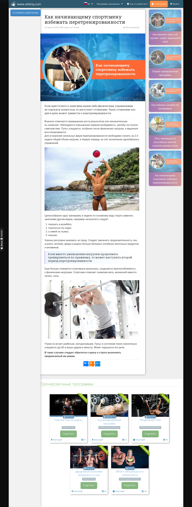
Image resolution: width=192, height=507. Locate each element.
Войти (174, 4)
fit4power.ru (110, 417)
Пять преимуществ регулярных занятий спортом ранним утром (165, 142)
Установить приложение (25, 12)
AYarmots (69, 417)
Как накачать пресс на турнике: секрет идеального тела (165, 38)
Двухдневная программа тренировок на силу (89, 473)
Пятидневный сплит (150, 420)
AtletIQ (130, 468)
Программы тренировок (110, 4)
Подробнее (68, 433)
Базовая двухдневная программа (109, 421)
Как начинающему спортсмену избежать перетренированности (165, 179)
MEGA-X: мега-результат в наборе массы (130, 473)
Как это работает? (137, 4)
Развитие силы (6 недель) (68, 420)
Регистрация (159, 4)
